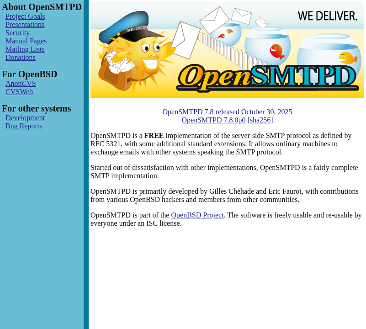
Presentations (24, 24)
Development (25, 118)
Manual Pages (26, 41)
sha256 (260, 120)
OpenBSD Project (197, 215)
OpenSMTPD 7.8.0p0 (214, 120)
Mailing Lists (25, 49)
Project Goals (25, 16)
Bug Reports (23, 126)
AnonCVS (20, 83)
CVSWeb (19, 92)
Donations (20, 57)
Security (17, 33)
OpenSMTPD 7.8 (188, 112)
